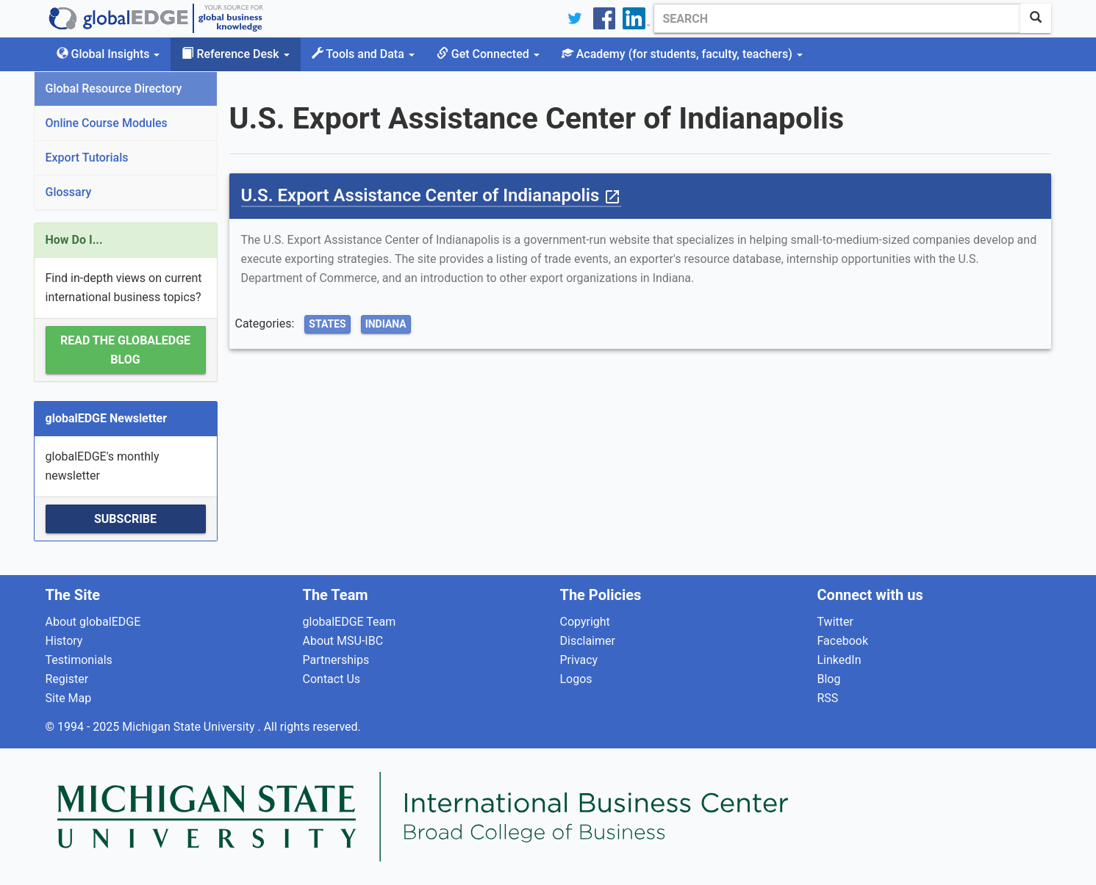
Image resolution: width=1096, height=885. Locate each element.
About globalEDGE (93, 622)
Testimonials (79, 660)
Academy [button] (682, 54)
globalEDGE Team (349, 622)
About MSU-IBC (343, 641)
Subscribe (125, 519)
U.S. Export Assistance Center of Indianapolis (431, 195)
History (64, 641)
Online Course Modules (107, 123)
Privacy (579, 660)
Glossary (69, 192)
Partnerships (336, 660)
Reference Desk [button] (235, 54)
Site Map (69, 698)
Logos (576, 679)
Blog (829, 679)
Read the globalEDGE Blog (125, 349)
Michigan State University (189, 727)
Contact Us (332, 679)
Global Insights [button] (108, 54)
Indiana (385, 324)
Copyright (585, 622)
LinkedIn (839, 660)
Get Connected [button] (488, 54)
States (327, 324)
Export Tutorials (87, 158)
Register (67, 679)
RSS (828, 698)
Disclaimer (587, 641)
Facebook (842, 641)
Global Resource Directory (114, 88)
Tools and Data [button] (363, 54)
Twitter (835, 622)
